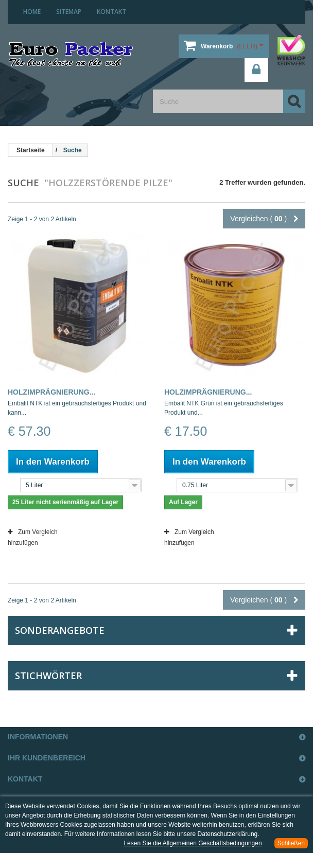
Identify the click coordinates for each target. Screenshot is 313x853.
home (32, 11)
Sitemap (68, 11)
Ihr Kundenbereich (46, 758)
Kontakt (111, 11)
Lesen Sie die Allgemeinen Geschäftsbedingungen (193, 843)
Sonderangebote (60, 630)
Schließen (291, 843)
